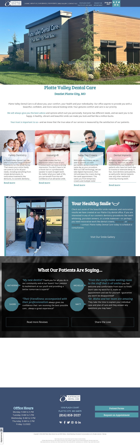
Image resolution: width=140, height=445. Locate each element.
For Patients (52, 3)
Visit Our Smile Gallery (103, 236)
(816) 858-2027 (108, 3)
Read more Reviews (37, 322)
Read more (9, 182)
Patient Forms (116, 408)
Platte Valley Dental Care (51, 434)
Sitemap (104, 434)
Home (27, 3)
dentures (119, 221)
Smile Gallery (62, 3)
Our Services (42, 3)
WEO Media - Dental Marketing (67, 434)
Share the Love (103, 322)
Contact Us (72, 3)
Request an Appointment (117, 414)
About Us (33, 3)
